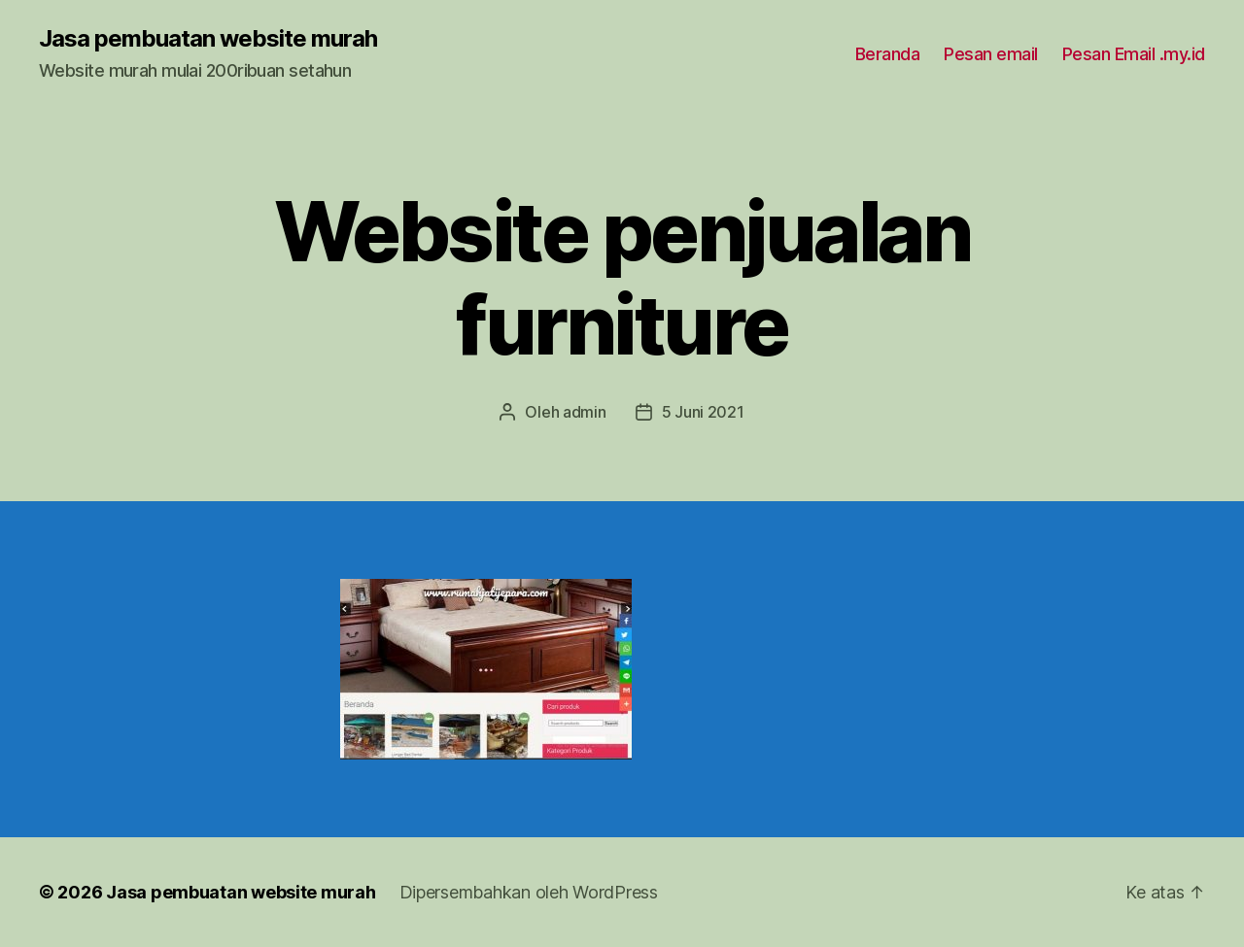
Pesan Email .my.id (1133, 54)
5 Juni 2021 (703, 412)
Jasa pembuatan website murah (208, 39)
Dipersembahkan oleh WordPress (528, 892)
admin (584, 412)
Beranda (887, 54)
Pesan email (991, 54)
